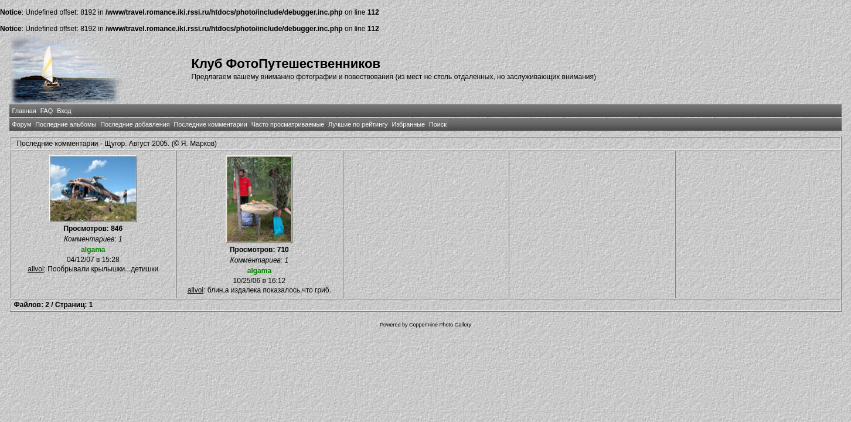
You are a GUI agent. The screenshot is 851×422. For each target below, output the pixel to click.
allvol (35, 269)
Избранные (408, 124)
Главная (24, 110)
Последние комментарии (210, 124)
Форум (22, 124)
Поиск (438, 124)
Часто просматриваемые (288, 124)
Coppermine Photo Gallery (440, 325)
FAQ (46, 110)
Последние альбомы (65, 124)
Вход (64, 110)
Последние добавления (134, 124)
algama (93, 250)
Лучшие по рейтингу (357, 124)
